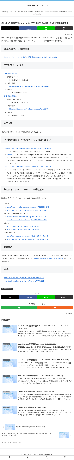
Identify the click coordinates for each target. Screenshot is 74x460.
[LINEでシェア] (46, 28)
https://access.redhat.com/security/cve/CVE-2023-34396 (27, 220)
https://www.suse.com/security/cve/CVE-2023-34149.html (27, 236)
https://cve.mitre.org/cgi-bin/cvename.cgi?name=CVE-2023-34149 (27, 148)
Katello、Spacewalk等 (55, 258)
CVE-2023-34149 (10, 73)
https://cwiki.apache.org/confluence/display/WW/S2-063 (29, 86)
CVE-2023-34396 (10, 96)
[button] (64, 28)
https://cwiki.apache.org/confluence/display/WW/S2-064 (29, 109)
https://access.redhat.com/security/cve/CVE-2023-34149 (27, 217)
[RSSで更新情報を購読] (55, 307)
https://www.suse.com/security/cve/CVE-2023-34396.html (27, 239)
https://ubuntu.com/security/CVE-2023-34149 (23, 226)
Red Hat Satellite (40, 258)
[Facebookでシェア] (28, 28)
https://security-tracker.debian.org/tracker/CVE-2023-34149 (28, 207)
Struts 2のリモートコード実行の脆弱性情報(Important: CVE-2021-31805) (30, 57)
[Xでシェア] (10, 28)
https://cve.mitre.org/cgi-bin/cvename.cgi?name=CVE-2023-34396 (27, 166)
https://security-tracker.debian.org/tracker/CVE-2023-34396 (28, 210)
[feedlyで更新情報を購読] (19, 307)
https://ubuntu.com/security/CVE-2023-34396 (23, 229)
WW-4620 (10, 155)
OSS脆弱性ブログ (7, 288)
